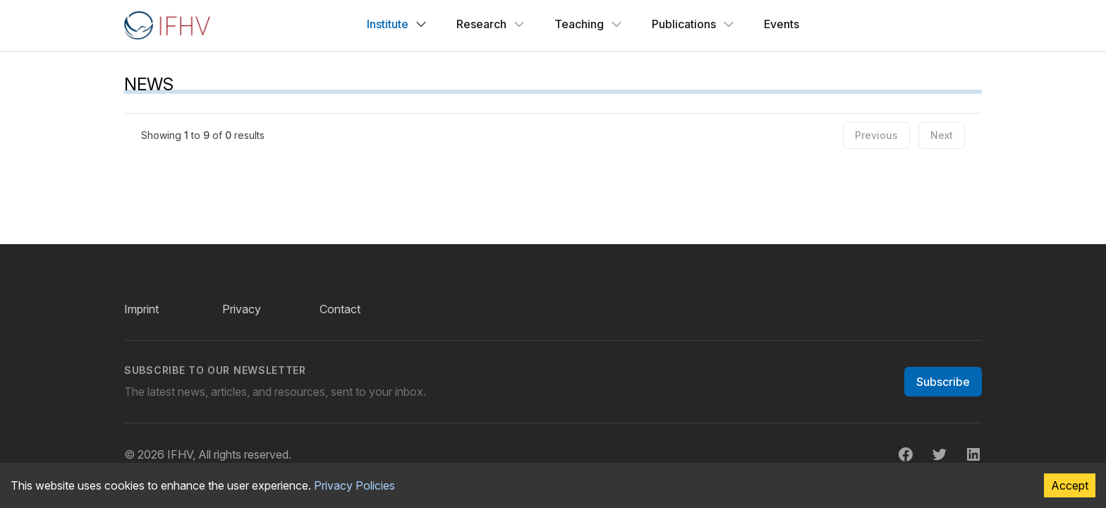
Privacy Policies (354, 485)
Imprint (141, 309)
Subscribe (943, 382)
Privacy (241, 309)
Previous (876, 135)
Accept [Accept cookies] (1069, 485)
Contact (340, 309)
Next (941, 135)
